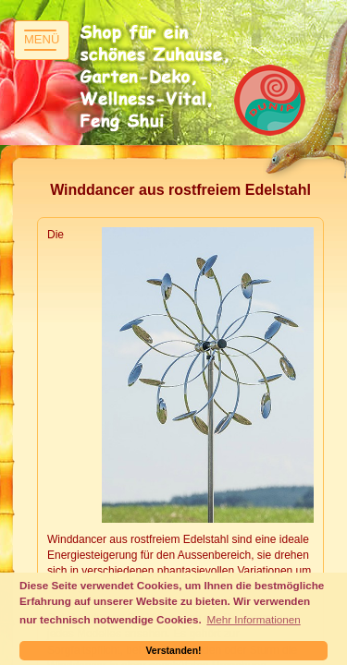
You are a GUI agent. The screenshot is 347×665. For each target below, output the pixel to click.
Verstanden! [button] (173, 650)
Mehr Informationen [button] (253, 619)
